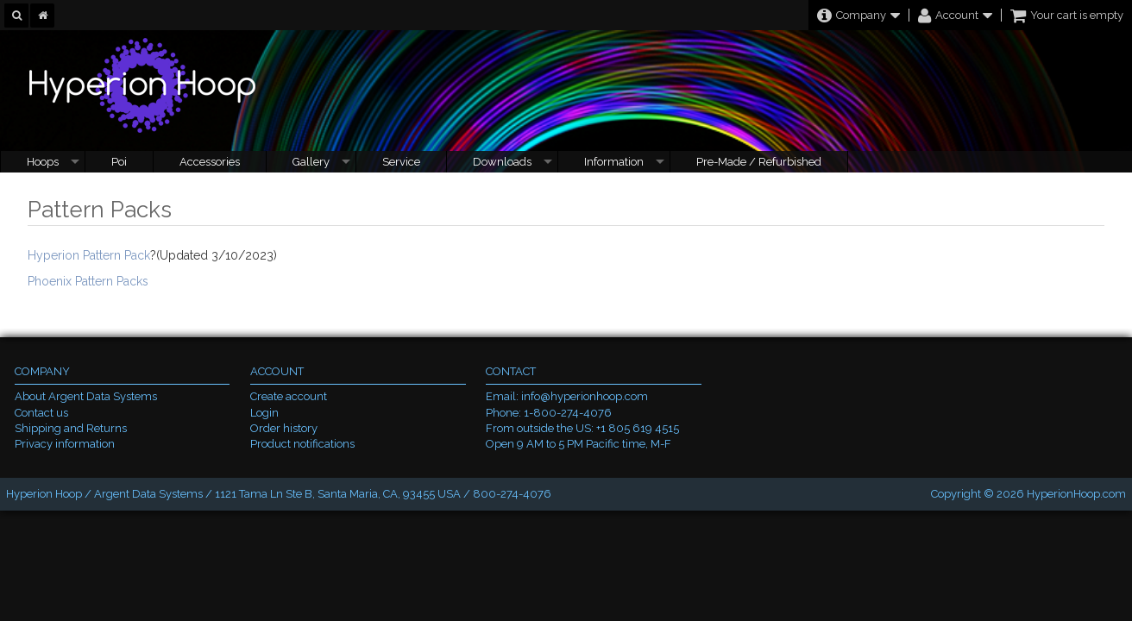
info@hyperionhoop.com (584, 396)
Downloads (502, 161)
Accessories (209, 161)
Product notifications (302, 443)
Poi (119, 161)
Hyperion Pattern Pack (89, 255)
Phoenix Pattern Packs (88, 281)
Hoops (43, 161)
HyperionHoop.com (1076, 493)
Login (264, 412)
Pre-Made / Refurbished (758, 161)
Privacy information (65, 443)
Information (614, 161)
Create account (288, 396)
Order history (284, 428)
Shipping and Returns (71, 428)
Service (401, 161)
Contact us (41, 412)
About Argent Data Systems (86, 396)
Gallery (311, 161)
